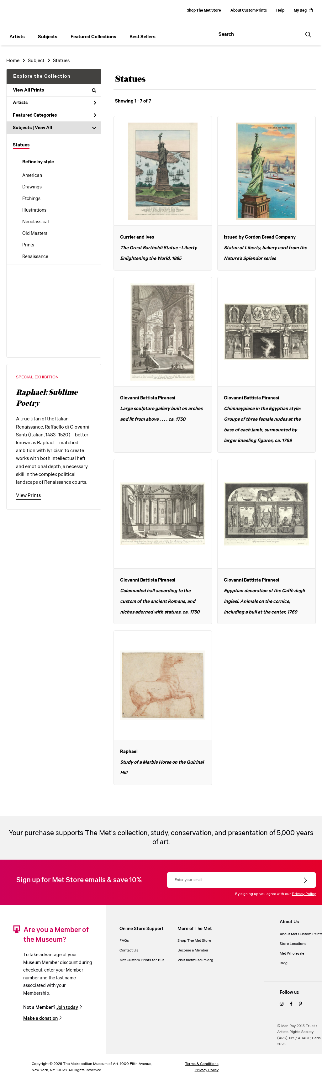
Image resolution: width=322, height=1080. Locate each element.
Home (12, 60)
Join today (67, 1007)
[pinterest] (300, 1004)
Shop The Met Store (204, 10)
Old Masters (34, 233)
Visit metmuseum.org (195, 960)
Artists (54, 103)
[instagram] (281, 1004)
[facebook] (291, 1004)
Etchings (31, 199)
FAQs (124, 940)
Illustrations (34, 210)
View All (43, 128)
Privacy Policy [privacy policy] (207, 1070)
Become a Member (193, 950)
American (32, 175)
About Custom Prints (248, 10)
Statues (21, 145)
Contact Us (128, 950)
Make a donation (40, 1018)
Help (280, 10)
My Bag (303, 10)
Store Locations (293, 943)
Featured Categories (54, 115)
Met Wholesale (292, 953)
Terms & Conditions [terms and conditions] (202, 1064)
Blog (284, 963)
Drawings (32, 187)
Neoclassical (35, 222)
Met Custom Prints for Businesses (148, 960)
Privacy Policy (304, 894)
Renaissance (35, 257)
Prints (28, 245)
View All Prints (54, 90)
